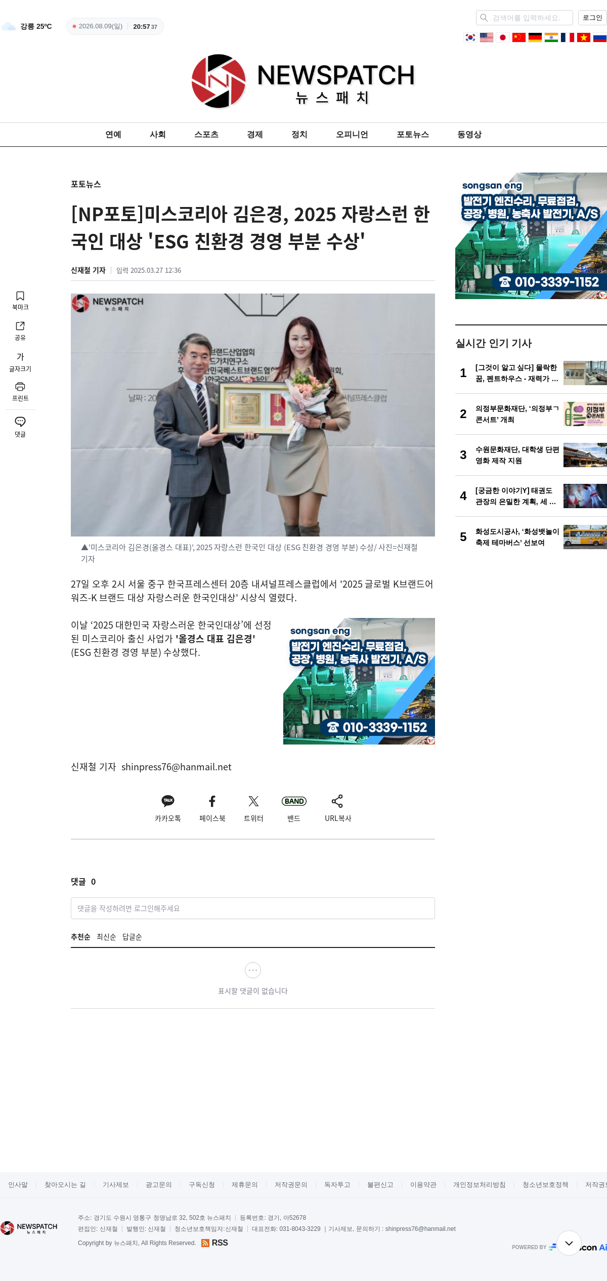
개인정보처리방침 (479, 1184)
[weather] (26, 26)
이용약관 (423, 1184)
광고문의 (159, 1184)
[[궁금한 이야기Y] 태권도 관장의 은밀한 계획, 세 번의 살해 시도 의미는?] (531, 496)
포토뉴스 (413, 134)
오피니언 (352, 134)
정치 (299, 134)
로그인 (592, 17)
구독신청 (202, 1184)
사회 (158, 134)
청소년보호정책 (546, 1184)
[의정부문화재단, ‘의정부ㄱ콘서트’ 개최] (531, 414)
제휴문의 (245, 1184)
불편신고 (380, 1184)
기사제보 (116, 1184)
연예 (113, 134)
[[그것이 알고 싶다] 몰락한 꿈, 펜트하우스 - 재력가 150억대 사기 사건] (531, 373)
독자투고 (337, 1184)
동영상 (469, 134)
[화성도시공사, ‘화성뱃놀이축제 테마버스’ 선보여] (531, 537)
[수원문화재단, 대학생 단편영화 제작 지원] (531, 455)
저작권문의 (291, 1184)
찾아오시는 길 (65, 1184)
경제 (255, 134)
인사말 (18, 1184)
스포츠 (206, 134)
